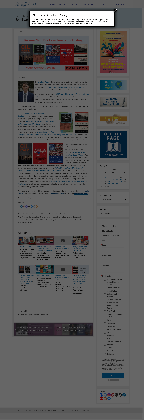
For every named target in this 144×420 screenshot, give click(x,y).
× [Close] (115, 10)
